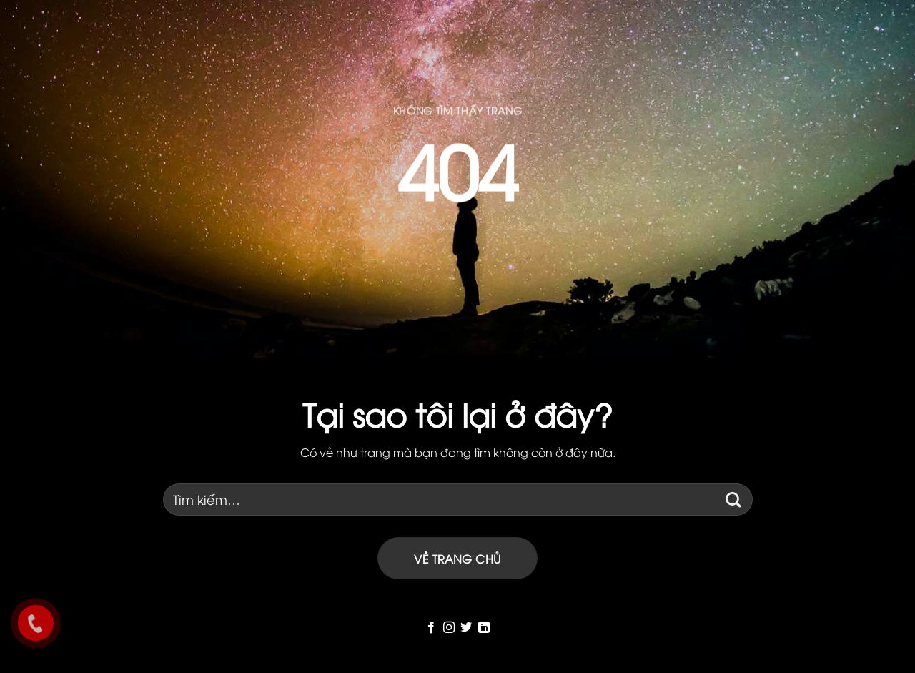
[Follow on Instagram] (449, 628)
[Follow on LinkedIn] (484, 628)
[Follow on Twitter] (466, 628)
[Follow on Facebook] (431, 628)
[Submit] (734, 499)
